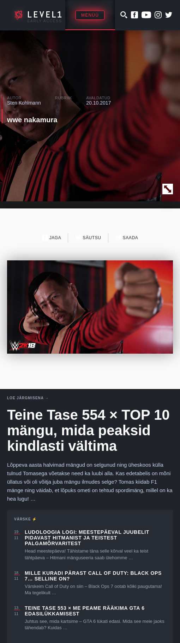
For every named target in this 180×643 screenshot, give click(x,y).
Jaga (51, 238)
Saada (126, 238)
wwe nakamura (32, 120)
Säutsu (88, 238)
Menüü (90, 15)
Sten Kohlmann (24, 103)
